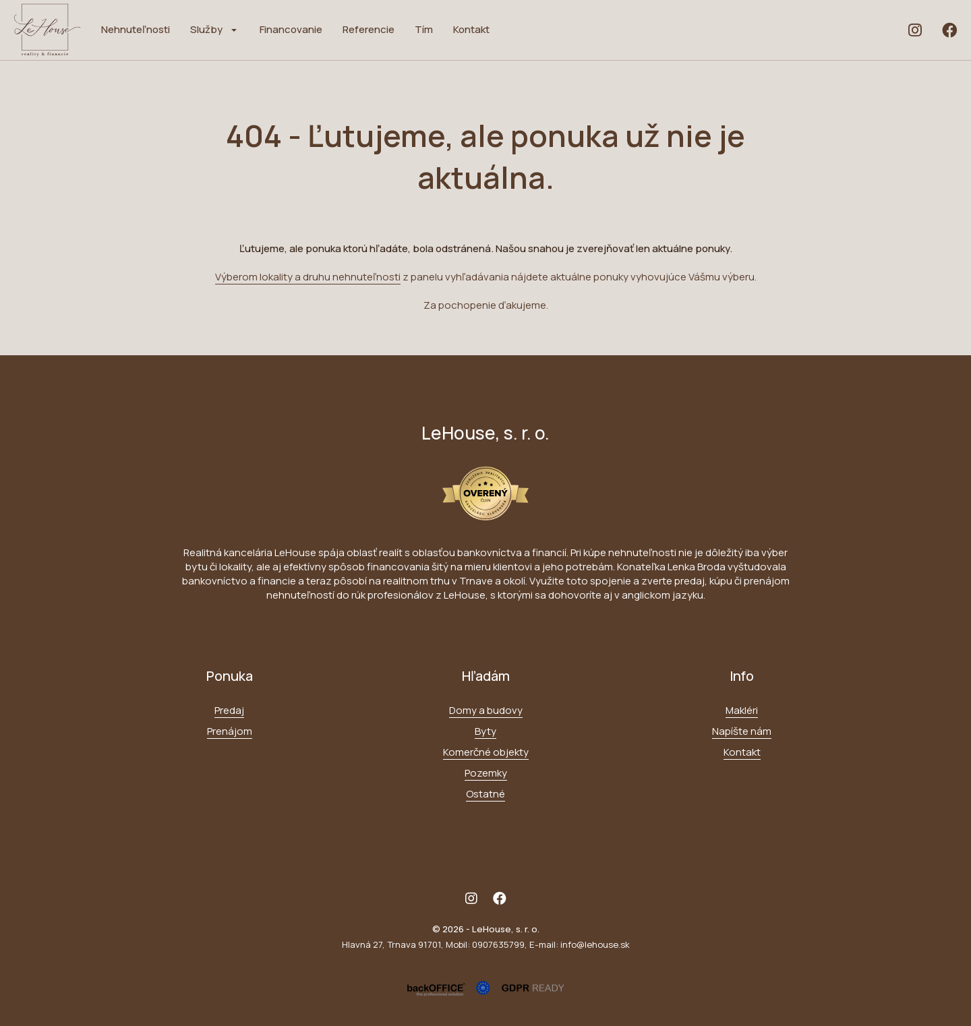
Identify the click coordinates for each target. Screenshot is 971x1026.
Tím (424, 29)
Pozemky (486, 773)
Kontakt (471, 29)
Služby (206, 29)
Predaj (229, 710)
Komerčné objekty (486, 752)
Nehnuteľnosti (135, 29)
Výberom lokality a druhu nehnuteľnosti (308, 277)
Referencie (368, 29)
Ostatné (485, 794)
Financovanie (291, 29)
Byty (485, 731)
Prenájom (229, 731)
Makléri (742, 710)
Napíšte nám (741, 731)
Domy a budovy (486, 710)
